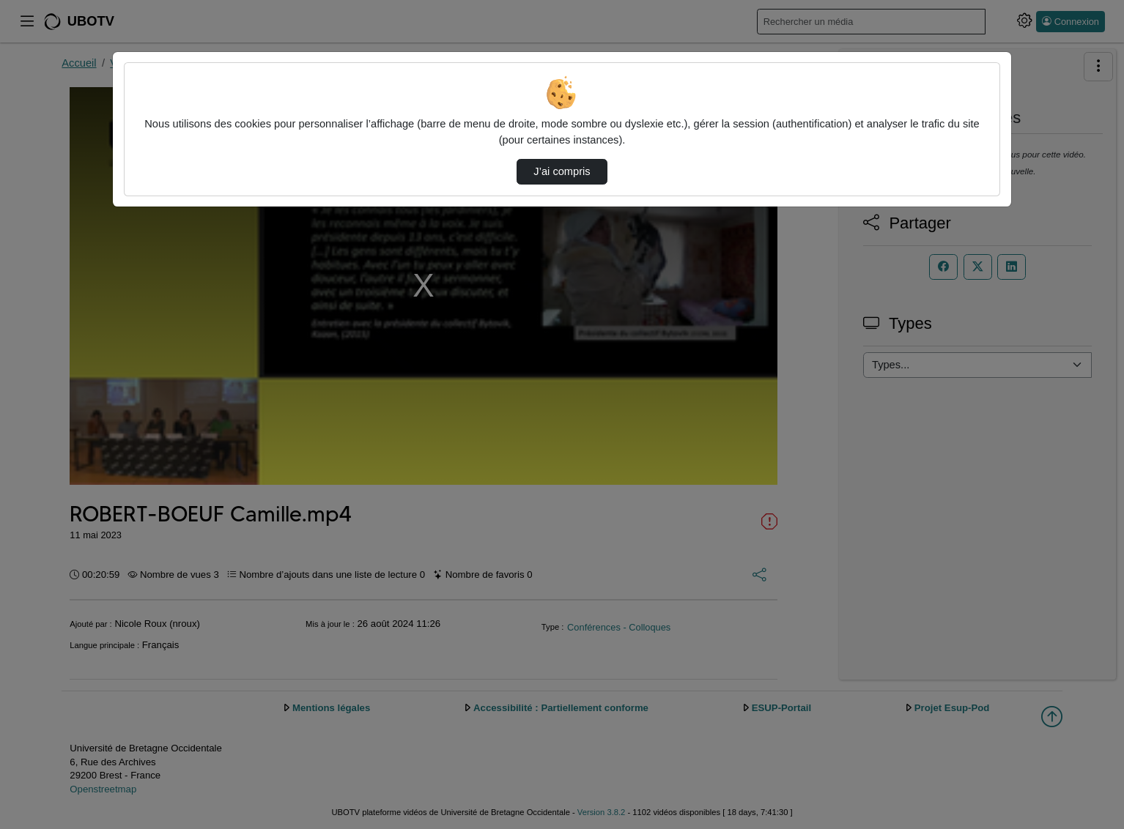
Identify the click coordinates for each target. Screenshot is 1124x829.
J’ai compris (561, 171)
